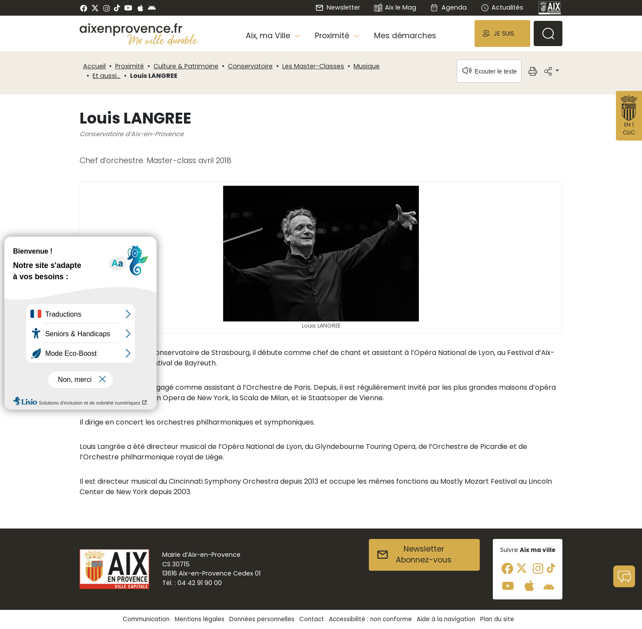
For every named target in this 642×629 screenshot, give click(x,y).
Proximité (129, 66)
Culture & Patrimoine (186, 66)
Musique (367, 66)
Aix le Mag (395, 8)
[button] (502, 33)
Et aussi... (106, 75)
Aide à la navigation (446, 619)
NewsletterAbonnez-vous (413, 554)
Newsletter (337, 7)
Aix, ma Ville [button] (269, 35)
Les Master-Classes (313, 66)
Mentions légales (199, 619)
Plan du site (497, 619)
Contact (311, 619)
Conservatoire (250, 66)
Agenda (448, 7)
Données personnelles (261, 619)
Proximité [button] (333, 35)
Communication (146, 619)
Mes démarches (405, 35)
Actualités (502, 7)
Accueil (94, 66)
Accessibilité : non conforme (370, 619)
